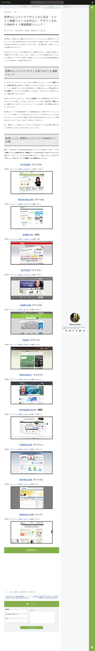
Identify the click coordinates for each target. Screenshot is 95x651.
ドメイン (43, 30)
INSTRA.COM (25, 479)
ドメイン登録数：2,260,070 (21, 204)
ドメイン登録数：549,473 (20, 379)
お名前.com (27, 234)
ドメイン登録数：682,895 (20, 344)
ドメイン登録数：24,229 (20, 519)
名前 (6, 609)
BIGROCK (34, 111)
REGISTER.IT (25, 375)
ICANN (45, 57)
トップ (92, 647)
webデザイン (34, 30)
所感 (52, 6)
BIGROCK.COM (26, 514)
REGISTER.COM (25, 199)
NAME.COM (25, 305)
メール (7, 613)
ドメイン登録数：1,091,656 (21, 274)
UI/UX (27, 30)
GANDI (25, 340)
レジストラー (44, 39)
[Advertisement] (31, 571)
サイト (7, 618)
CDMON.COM (25, 445)
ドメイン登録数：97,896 (20, 414)
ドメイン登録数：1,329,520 (21, 239)
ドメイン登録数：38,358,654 (21, 169)
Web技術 (36, 6)
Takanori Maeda (19, 30)
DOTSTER (21, 111)
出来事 (67, 6)
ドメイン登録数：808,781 (20, 309)
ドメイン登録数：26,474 (20, 484)
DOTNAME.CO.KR (27, 410)
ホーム (92, 8)
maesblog (5, 2)
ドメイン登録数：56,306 (20, 449)
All (24, 6)
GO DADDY (25, 164)
